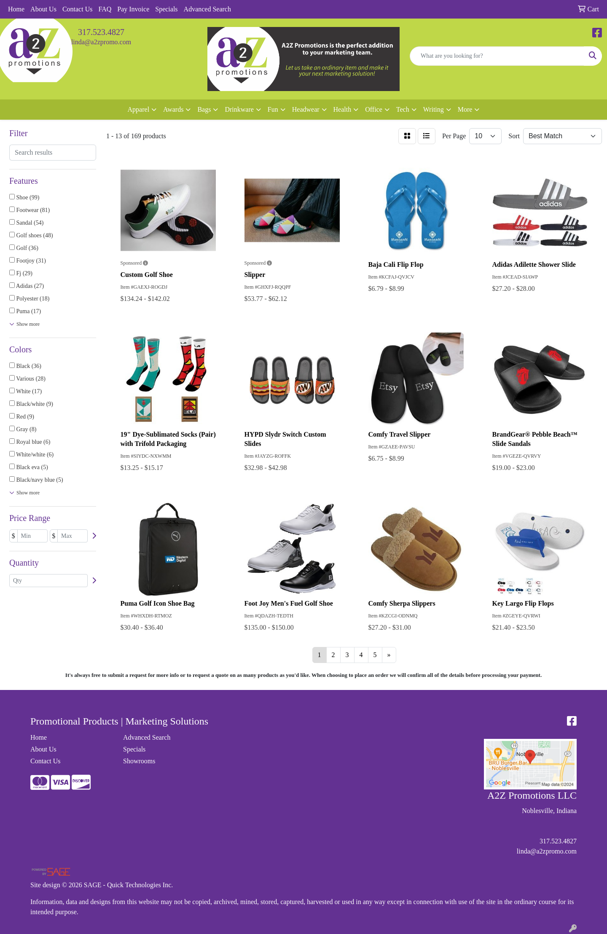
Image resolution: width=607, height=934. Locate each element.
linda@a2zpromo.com (101, 42)
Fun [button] (273, 109)
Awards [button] (173, 109)
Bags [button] (204, 109)
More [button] (465, 109)
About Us (43, 9)
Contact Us (77, 9)
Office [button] (373, 109)
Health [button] (342, 109)
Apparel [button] (139, 109)
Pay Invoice (133, 9)
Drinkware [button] (239, 109)
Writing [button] (433, 109)
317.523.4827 (101, 32)
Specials (166, 9)
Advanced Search (207, 9)
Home (16, 9)
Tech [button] (402, 109)
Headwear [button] (306, 109)
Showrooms (139, 761)
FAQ (104, 9)
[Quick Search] (497, 56)
